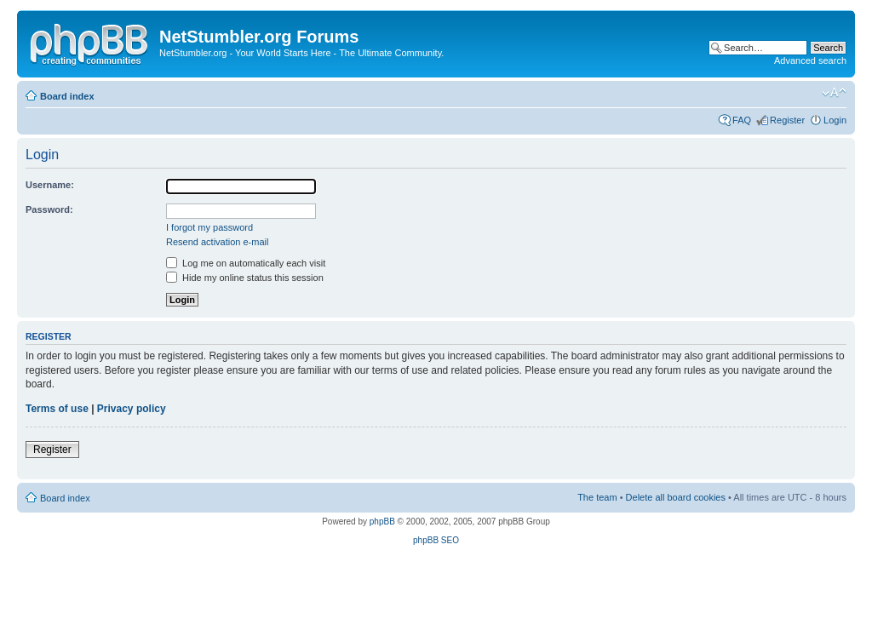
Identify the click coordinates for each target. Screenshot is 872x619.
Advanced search (810, 60)
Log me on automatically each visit (245, 263)
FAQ (741, 120)
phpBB (382, 521)
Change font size (834, 92)
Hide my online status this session (245, 277)
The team (597, 497)
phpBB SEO (436, 540)
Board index (67, 96)
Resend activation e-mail (217, 242)
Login (834, 120)
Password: (49, 209)
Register (787, 120)
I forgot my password (209, 227)
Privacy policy (131, 409)
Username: (50, 185)
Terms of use (57, 409)
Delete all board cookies (676, 497)
